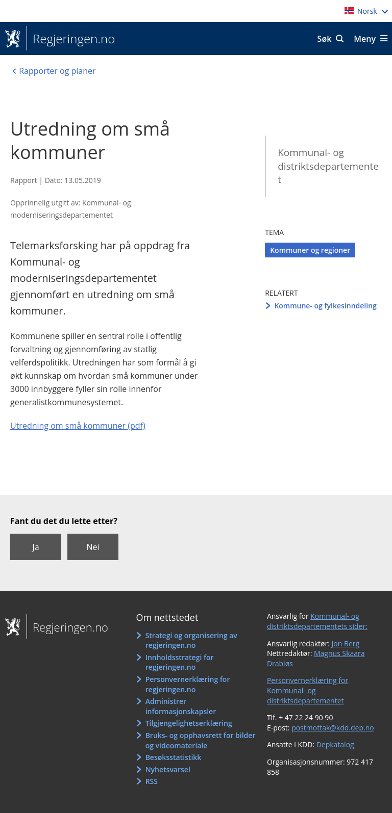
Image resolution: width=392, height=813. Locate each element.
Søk (324, 38)
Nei (92, 547)
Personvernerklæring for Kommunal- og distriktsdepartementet (307, 690)
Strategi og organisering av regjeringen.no (191, 640)
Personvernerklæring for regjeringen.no (187, 684)
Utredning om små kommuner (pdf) (77, 425)
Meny (365, 38)
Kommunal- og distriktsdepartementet (328, 166)
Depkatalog (335, 744)
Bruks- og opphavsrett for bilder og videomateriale (200, 740)
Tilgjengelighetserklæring (188, 723)
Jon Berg (346, 643)
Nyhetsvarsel (167, 769)
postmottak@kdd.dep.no (332, 727)
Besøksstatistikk (173, 757)
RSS (151, 781)
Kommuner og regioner (310, 250)
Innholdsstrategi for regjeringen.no (179, 662)
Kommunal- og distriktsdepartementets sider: (317, 621)
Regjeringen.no (71, 39)
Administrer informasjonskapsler (180, 706)
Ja (35, 547)
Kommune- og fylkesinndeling (325, 305)
